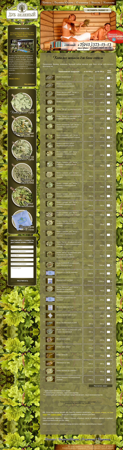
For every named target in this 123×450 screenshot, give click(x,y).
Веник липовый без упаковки (66, 370)
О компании (82, 2)
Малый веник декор (63, 339)
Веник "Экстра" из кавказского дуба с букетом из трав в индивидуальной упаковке (69, 244)
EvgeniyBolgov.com (107, 448)
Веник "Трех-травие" (64, 347)
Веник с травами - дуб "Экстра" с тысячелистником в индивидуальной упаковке (69, 175)
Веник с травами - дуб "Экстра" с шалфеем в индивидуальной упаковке (68, 223)
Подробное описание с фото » (64, 79)
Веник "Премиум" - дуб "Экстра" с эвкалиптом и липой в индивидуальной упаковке (68, 289)
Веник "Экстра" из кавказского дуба (69, 109)
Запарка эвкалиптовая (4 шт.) (66, 315)
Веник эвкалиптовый (64, 77)
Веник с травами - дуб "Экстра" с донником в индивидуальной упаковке (68, 154)
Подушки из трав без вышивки (67, 272)
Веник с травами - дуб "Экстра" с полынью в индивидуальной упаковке (68, 185)
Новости (96, 2)
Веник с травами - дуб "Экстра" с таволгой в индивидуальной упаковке (68, 234)
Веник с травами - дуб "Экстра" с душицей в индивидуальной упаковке (68, 204)
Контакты (108, 2)
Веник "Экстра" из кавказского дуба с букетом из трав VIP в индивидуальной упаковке (69, 255)
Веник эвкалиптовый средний (67, 323)
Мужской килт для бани (65, 280)
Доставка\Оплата (64, 2)
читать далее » (14, 78)
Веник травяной (62, 355)
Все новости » (29, 84)
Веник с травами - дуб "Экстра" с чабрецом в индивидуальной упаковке (68, 164)
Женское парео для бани (65, 307)
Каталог (47, 2)
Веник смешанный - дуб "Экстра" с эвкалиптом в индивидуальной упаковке (69, 127)
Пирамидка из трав (63, 362)
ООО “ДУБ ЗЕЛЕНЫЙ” (105, 446)
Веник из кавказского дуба (66, 101)
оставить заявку (55, 414)
